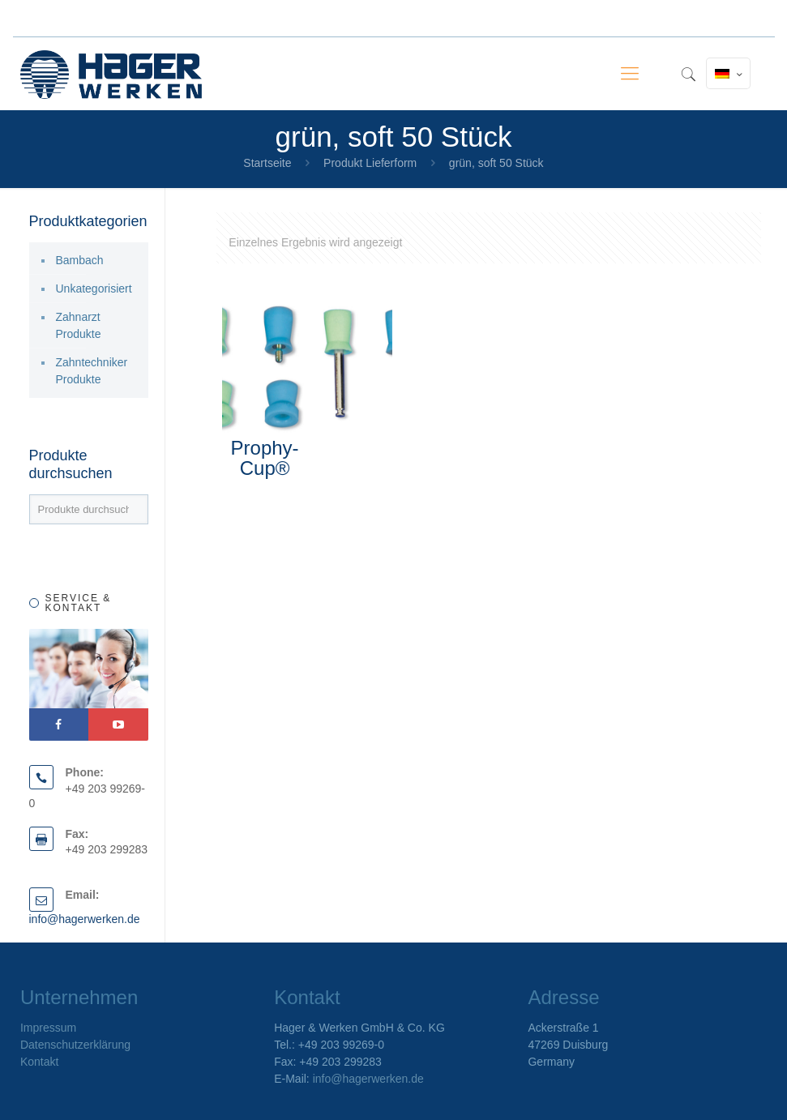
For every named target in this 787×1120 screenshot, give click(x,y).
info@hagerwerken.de (84, 919)
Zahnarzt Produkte (78, 325)
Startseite (267, 162)
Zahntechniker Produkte (92, 371)
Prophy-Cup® (265, 458)
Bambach (80, 260)
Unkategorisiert (94, 288)
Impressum (48, 1027)
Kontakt (39, 1061)
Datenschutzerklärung (75, 1044)
